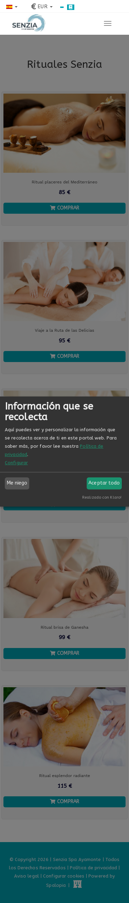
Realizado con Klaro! (101, 497)
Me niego (17, 483)
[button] (11, 6)
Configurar (16, 462)
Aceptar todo (104, 483)
